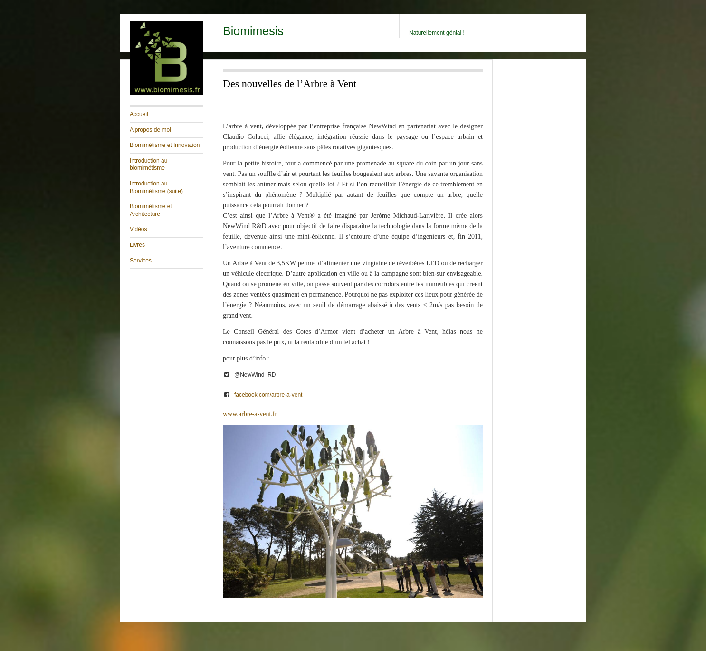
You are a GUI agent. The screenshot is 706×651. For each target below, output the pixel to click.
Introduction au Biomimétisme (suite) (156, 187)
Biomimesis (253, 31)
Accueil (139, 114)
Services (141, 260)
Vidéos (138, 229)
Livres (137, 245)
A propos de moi (150, 129)
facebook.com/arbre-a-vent (268, 394)
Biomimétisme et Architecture (151, 210)
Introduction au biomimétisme (148, 164)
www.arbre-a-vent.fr (250, 414)
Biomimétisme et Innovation (165, 145)
